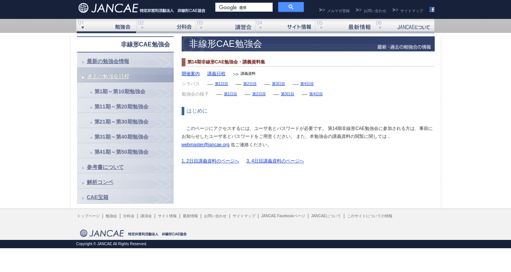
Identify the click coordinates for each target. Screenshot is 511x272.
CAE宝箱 (98, 197)
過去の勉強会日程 (108, 76)
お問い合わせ (375, 11)
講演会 (225, 26)
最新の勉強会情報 (108, 61)
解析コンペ (100, 182)
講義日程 (216, 73)
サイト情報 (285, 26)
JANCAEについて (404, 26)
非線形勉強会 (106, 26)
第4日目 (307, 84)
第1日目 (221, 84)
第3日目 (279, 84)
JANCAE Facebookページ (283, 216)
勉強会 (111, 216)
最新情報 (345, 26)
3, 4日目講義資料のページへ (275, 161)
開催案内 (191, 73)
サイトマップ (411, 11)
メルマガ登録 (338, 11)
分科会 (166, 26)
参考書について (105, 167)
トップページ (88, 216)
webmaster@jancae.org (206, 144)
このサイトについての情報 (369, 216)
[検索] (243, 8)
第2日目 (250, 84)
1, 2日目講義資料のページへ (210, 161)
